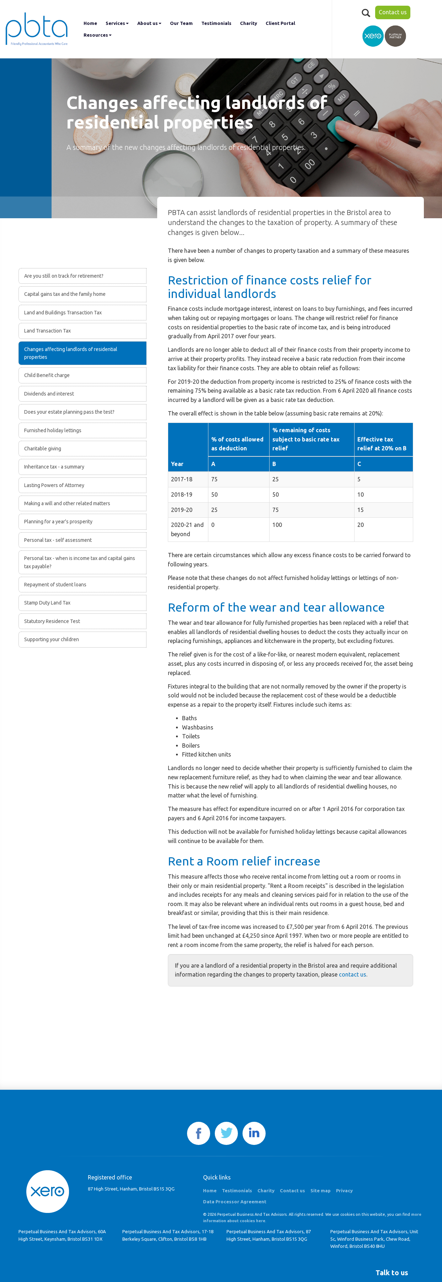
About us (149, 23)
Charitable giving (42, 448)
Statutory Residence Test (52, 621)
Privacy (344, 1190)
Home (90, 23)
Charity (248, 23)
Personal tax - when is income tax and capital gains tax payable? (79, 562)
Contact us (393, 12)
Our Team (181, 23)
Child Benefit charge (47, 375)
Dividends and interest (49, 394)
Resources (98, 34)
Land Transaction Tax (47, 331)
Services (117, 23)
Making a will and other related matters (67, 503)
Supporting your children (51, 639)
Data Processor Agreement (234, 1201)
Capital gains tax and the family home (65, 294)
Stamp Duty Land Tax (47, 603)
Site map (320, 1190)
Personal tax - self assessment (58, 540)
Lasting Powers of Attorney (54, 485)
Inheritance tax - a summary (54, 467)
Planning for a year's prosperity (58, 521)
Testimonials (216, 23)
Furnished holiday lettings (52, 430)
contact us (352, 974)
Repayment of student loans (55, 584)
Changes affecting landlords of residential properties (70, 353)
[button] (392, 1272)
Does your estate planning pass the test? (69, 412)
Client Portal (280, 23)
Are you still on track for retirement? (63, 276)
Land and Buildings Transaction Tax (63, 312)
